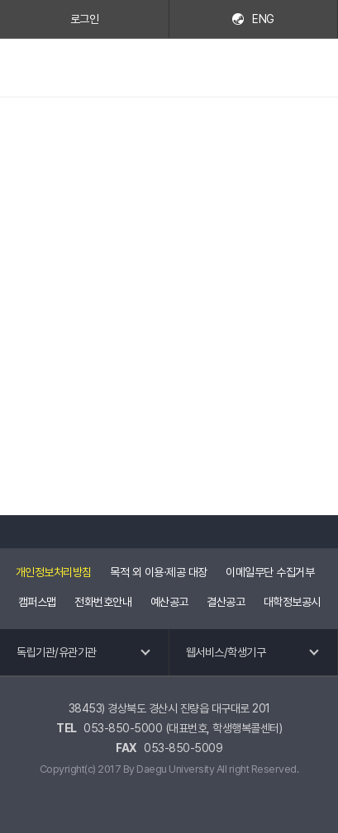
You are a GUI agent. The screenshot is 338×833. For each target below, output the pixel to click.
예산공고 (169, 601)
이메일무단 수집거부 (270, 572)
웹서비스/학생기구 (226, 652)
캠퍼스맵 (37, 601)
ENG (263, 19)
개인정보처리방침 (54, 572)
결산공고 (226, 601)
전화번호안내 (102, 601)
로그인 (84, 19)
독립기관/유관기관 (57, 652)
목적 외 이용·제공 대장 (158, 572)
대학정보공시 (292, 601)
